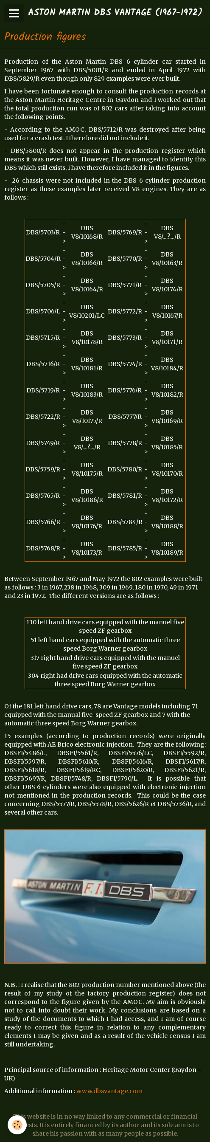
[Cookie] (17, 1124)
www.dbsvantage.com (109, 1091)
